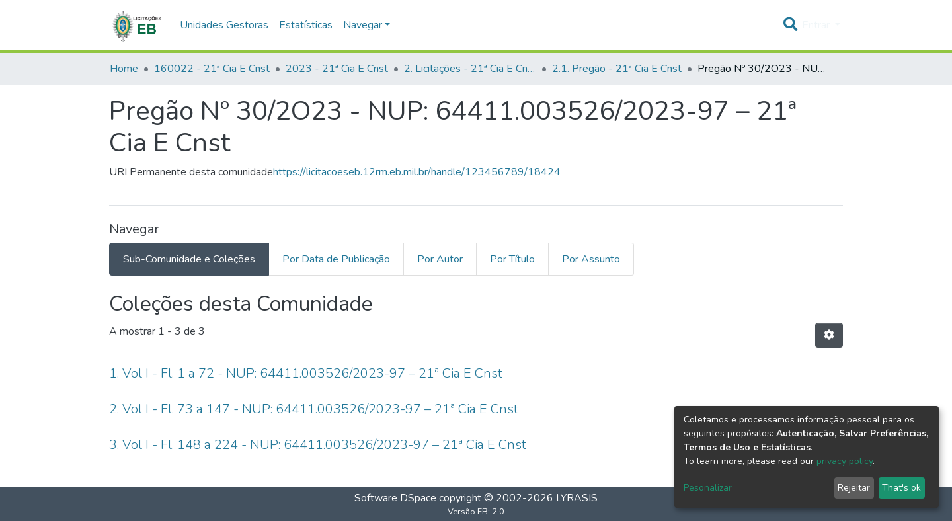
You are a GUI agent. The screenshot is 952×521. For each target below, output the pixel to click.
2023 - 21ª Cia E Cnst (337, 68)
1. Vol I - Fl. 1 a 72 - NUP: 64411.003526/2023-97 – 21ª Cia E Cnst (305, 373)
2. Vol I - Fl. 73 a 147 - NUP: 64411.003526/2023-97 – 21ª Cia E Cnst (313, 409)
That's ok (901, 487)
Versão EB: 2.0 (476, 512)
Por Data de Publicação (336, 259)
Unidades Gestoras (224, 25)
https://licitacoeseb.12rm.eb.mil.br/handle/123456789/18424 (417, 172)
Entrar (817, 25)
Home (124, 68)
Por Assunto (591, 259)
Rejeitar (854, 487)
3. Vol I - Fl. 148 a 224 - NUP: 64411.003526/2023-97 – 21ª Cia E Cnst (317, 445)
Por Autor (440, 259)
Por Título (512, 259)
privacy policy (844, 461)
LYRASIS (577, 498)
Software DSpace (395, 498)
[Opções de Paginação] (829, 335)
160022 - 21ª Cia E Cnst (212, 68)
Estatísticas (306, 25)
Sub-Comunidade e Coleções (189, 259)
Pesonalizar (708, 487)
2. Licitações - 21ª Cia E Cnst (470, 68)
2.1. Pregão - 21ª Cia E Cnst (617, 68)
